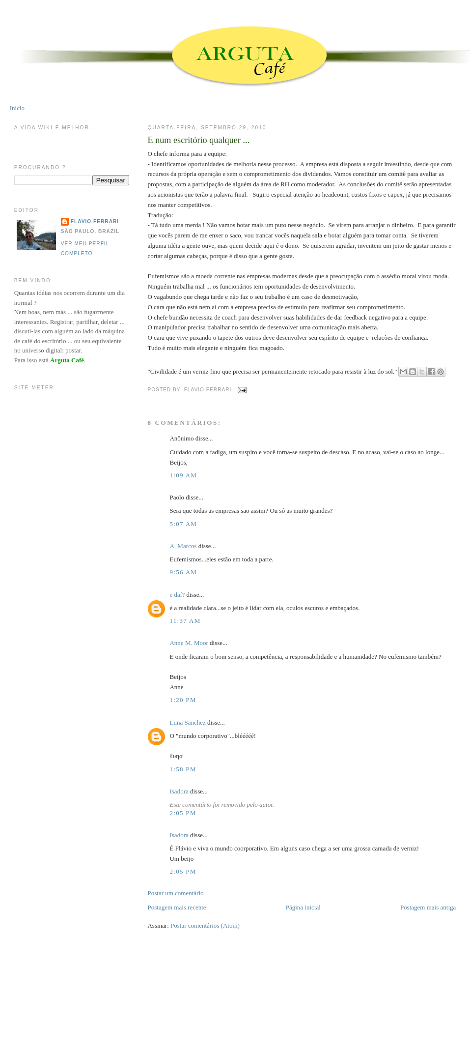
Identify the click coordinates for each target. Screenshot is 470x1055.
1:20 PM (182, 699)
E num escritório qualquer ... (198, 140)
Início (17, 108)
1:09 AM (183, 475)
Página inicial (303, 907)
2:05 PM (182, 813)
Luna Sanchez (187, 722)
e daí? (177, 594)
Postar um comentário (175, 893)
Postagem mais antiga (428, 907)
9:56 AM (183, 572)
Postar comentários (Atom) (205, 925)
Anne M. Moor (188, 642)
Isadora (178, 791)
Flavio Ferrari (95, 221)
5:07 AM (183, 524)
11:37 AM (184, 620)
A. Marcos (182, 546)
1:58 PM (182, 769)
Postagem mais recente (176, 907)
